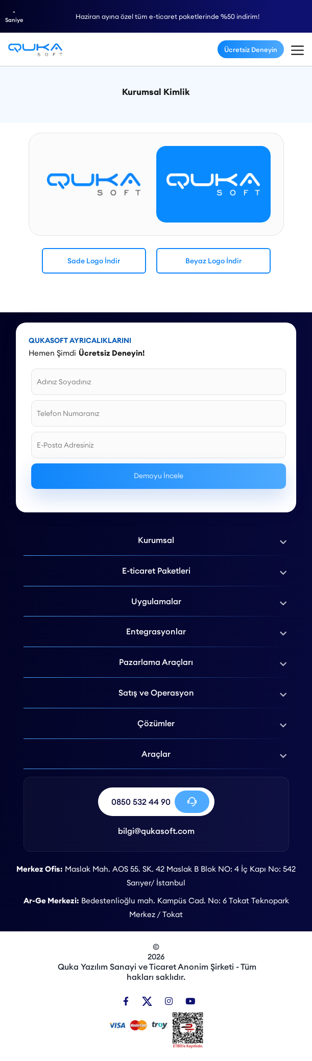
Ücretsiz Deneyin (250, 49)
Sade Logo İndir (93, 260)
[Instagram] (169, 1001)
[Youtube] (190, 1001)
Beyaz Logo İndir (213, 260)
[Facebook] (126, 1001)
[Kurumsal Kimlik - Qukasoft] (35, 49)
